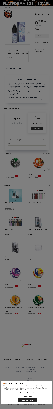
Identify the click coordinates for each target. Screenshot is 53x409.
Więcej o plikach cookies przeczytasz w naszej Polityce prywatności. (25, 389)
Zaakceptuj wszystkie (27, 400)
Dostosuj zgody (27, 396)
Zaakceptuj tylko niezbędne (27, 393)
